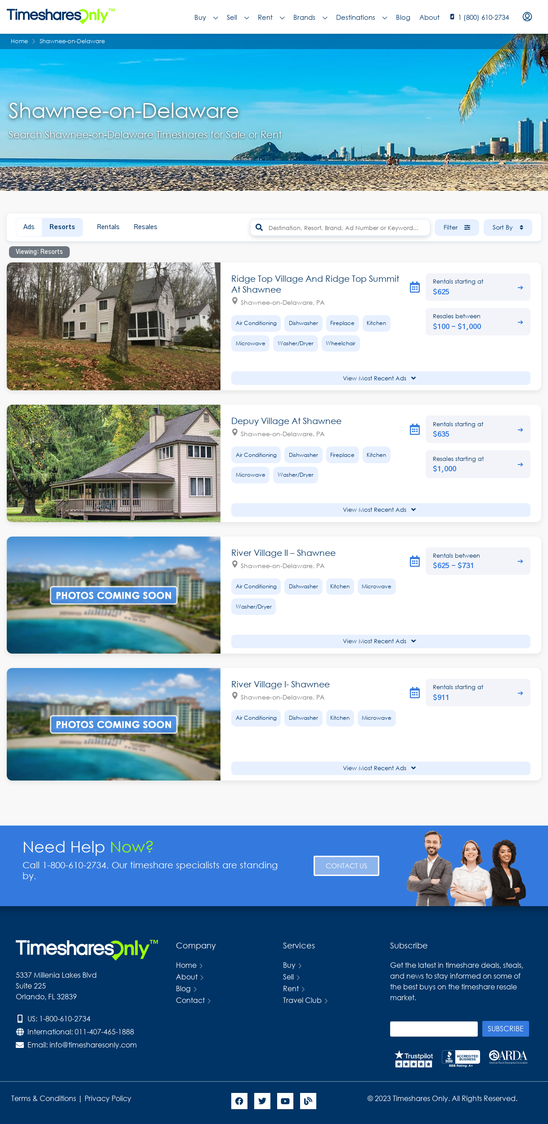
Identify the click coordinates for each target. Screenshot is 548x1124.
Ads (29, 227)
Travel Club (302, 1000)
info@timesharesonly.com (93, 1044)
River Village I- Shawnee (280, 684)
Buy (206, 17)
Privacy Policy (109, 1098)
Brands (310, 17)
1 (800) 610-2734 (483, 17)
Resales (145, 227)
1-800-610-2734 (64, 1018)
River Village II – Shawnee (283, 552)
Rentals (108, 227)
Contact (190, 1000)
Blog (403, 17)
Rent (271, 17)
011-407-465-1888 (104, 1031)
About (429, 17)
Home (186, 965)
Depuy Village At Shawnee (286, 420)
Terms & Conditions (43, 1098)
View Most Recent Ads (379, 378)
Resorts (62, 227)
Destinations (361, 17)
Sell (238, 17)
